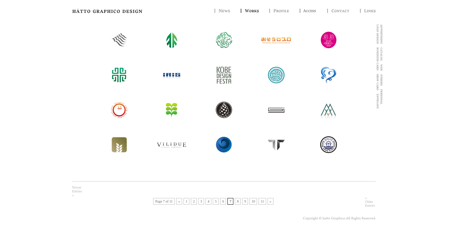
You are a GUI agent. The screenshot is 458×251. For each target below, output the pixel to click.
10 (253, 201)
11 (262, 201)
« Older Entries (370, 201)
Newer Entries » (77, 191)
